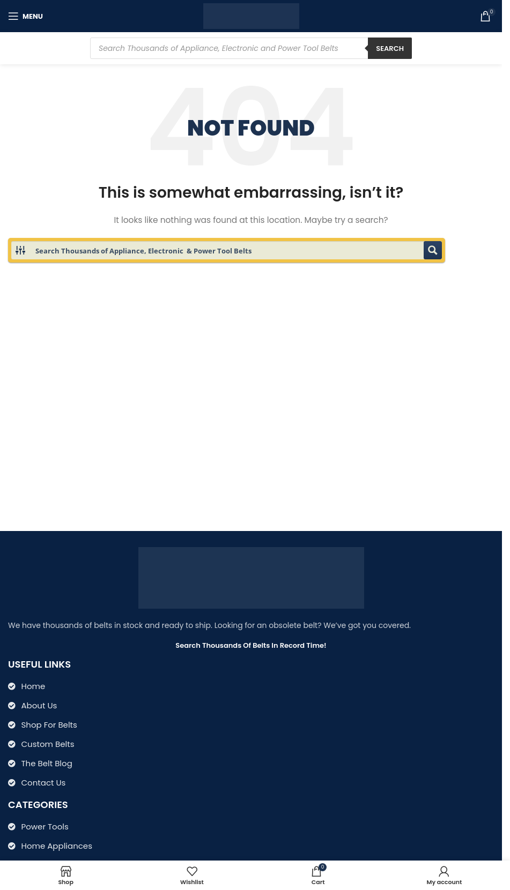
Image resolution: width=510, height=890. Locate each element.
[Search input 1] (227, 250)
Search (390, 48)
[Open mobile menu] (25, 16)
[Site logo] (251, 15)
